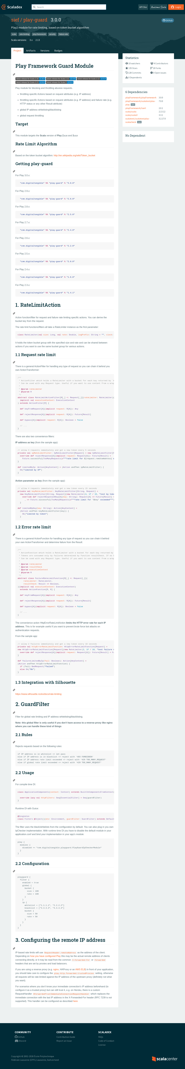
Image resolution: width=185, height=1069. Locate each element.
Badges (58, 50)
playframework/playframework (140, 97)
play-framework (39, 34)
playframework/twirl (135, 108)
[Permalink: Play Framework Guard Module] (14, 75)
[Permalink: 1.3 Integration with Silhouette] (14, 690)
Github (20, 1036)
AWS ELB (80, 969)
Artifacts (31, 50)
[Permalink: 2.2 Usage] (14, 781)
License (102, 1044)
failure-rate (63, 34)
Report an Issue (64, 1040)
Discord (20, 1040)
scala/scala (130, 111)
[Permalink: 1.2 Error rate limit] (14, 535)
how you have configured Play (45, 956)
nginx (56, 969)
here (75, 1001)
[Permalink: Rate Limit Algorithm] (14, 152)
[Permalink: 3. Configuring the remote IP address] (14, 949)
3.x (31, 40)
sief (15, 19)
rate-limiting (24, 34)
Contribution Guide (65, 1036)
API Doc (143, 7)
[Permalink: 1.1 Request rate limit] (14, 363)
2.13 (37, 40)
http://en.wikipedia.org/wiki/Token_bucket (74, 155)
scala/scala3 (131, 115)
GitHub (168, 20)
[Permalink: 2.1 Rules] (14, 742)
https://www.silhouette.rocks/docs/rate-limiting (38, 694)
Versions (44, 50)
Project (17, 50)
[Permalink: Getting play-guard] (14, 172)
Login (176, 7)
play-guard (35, 19)
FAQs (100, 1036)
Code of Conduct (106, 1040)
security (52, 34)
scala (14, 34)
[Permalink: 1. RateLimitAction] (14, 314)
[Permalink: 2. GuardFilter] (14, 713)
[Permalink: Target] (14, 132)
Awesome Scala (158, 7)
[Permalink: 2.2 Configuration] (14, 871)
